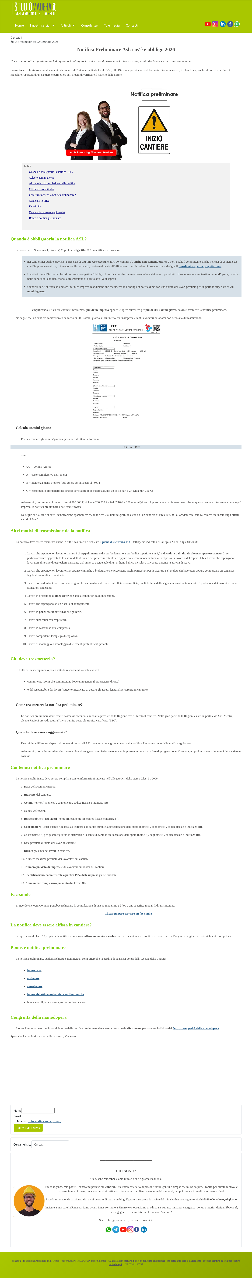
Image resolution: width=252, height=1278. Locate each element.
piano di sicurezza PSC (116, 542)
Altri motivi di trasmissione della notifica (52, 183)
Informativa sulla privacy (44, 1121)
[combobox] (50, 1144)
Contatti (132, 25)
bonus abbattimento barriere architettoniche (55, 994)
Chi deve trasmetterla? (41, 189)
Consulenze (89, 25)
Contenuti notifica (39, 200)
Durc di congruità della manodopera (196, 1028)
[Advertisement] (39, 1073)
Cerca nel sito (22, 1144)
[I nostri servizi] (52, 25)
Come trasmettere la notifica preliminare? (49, 705)
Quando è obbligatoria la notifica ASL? (51, 171)
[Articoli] (73, 25)
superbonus (34, 986)
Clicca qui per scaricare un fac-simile (128, 913)
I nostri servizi (40, 25)
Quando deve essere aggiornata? (47, 212)
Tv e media (112, 25)
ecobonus (33, 978)
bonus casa (34, 970)
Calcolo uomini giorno (41, 177)
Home (19, 25)
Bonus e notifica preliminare (45, 217)
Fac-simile (35, 206)
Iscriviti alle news (28, 1128)
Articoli (66, 25)
